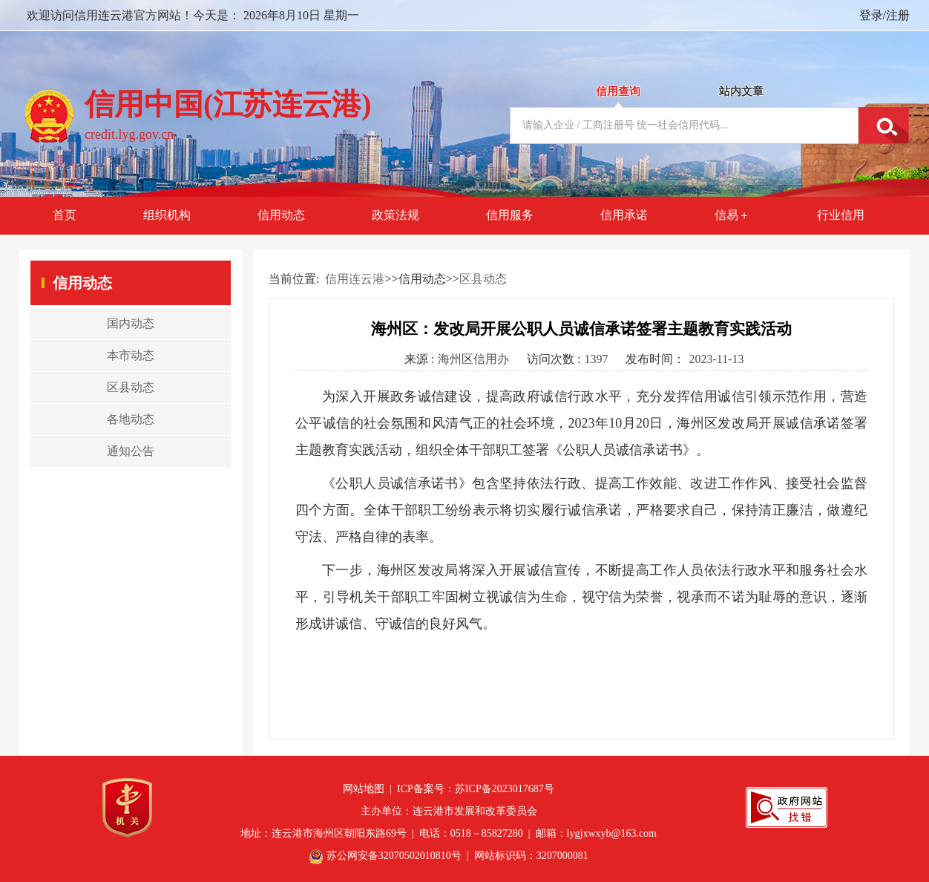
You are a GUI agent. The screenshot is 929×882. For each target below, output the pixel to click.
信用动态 (281, 215)
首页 (64, 215)
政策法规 (395, 215)
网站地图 (363, 788)
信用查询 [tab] (618, 91)
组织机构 (167, 215)
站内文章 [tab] (741, 91)
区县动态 (483, 278)
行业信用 (840, 215)
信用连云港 (354, 278)
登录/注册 (884, 15)
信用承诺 (624, 215)
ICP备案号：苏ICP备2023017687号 (475, 788)
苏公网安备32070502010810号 (394, 855)
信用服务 (510, 215)
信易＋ (732, 215)
